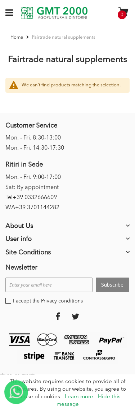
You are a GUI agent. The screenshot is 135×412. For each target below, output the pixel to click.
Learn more (79, 397)
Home (17, 37)
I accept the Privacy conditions (48, 301)
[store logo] (54, 13)
